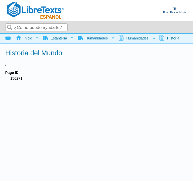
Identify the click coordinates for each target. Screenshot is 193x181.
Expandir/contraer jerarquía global (11, 38)
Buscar (9, 28)
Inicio (24, 38)
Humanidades (93, 38)
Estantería (55, 38)
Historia (169, 38)
